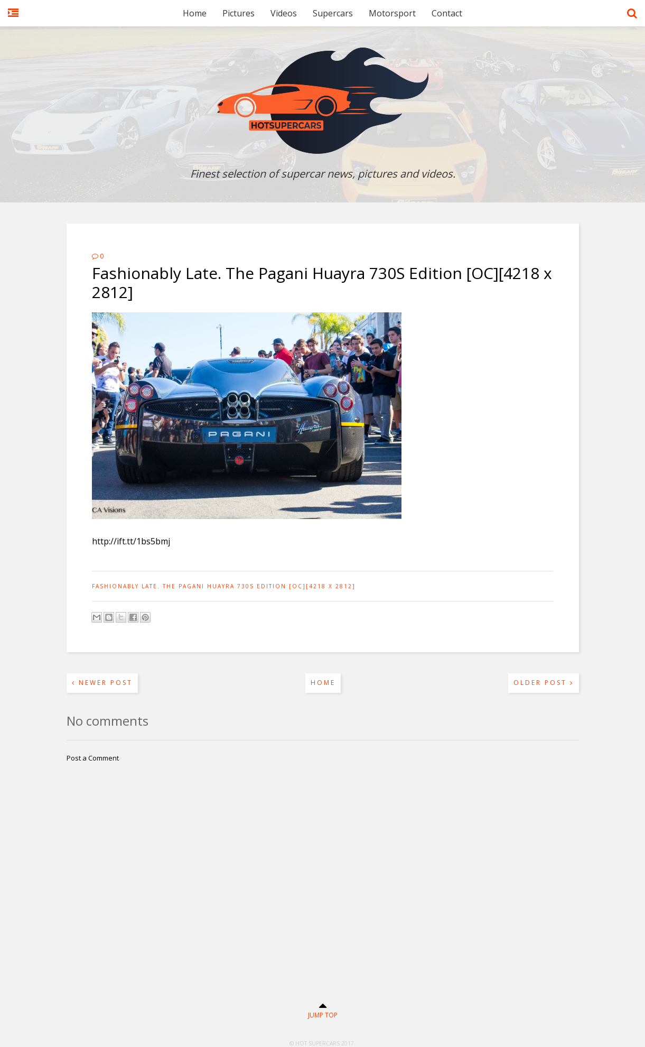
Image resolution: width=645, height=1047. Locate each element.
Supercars (333, 13)
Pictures (238, 13)
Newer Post (102, 682)
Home (195, 13)
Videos (283, 13)
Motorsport (392, 13)
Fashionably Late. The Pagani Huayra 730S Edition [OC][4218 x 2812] (224, 586)
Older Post (543, 682)
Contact (447, 13)
